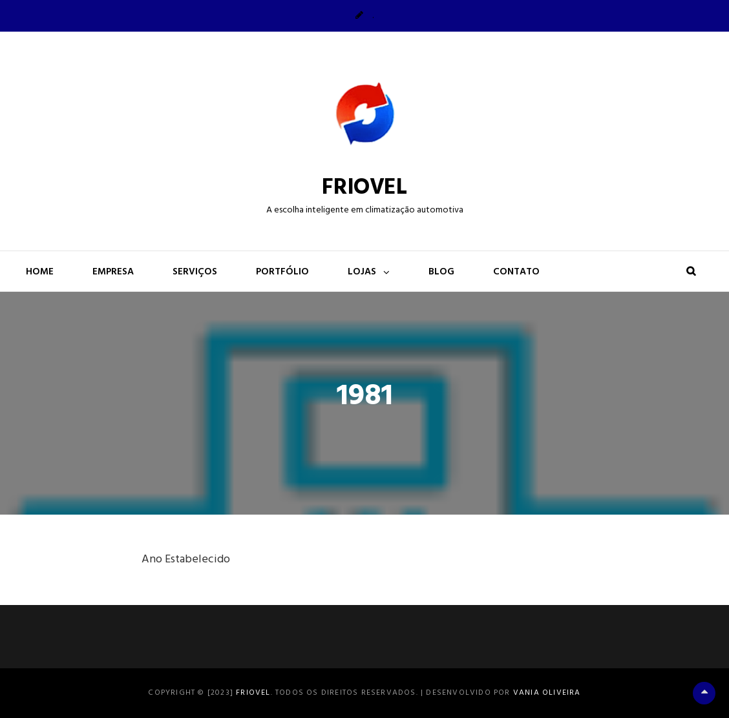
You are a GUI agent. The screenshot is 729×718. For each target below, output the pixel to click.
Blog (441, 272)
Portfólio (282, 272)
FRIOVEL (364, 188)
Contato (516, 272)
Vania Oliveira (547, 692)
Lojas (362, 272)
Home (40, 272)
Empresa (113, 272)
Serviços (195, 272)
